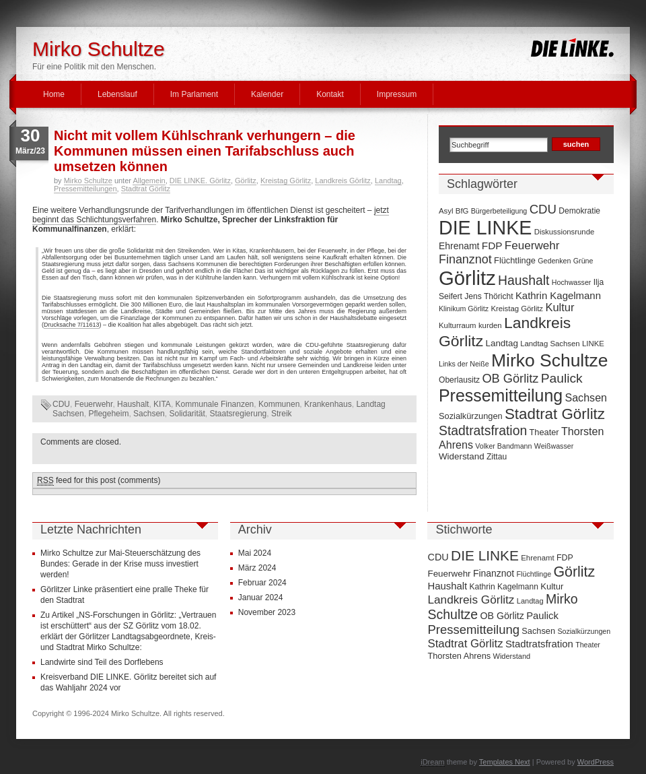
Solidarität (187, 413)
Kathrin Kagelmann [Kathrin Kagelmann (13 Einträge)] (558, 295)
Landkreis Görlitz (343, 180)
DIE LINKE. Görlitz (200, 180)
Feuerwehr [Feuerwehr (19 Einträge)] (532, 245)
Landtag (388, 180)
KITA (162, 404)
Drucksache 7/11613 (72, 324)
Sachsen (149, 413)
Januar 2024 (260, 597)
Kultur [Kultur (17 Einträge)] (559, 307)
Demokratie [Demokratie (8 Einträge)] (579, 211)
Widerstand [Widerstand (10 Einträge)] (462, 456)
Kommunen (278, 404)
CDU (61, 404)
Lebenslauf (117, 94)
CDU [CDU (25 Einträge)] (543, 209)
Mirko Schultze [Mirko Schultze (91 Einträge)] (549, 360)
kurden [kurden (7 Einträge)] (490, 325)
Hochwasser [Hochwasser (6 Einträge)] (571, 282)
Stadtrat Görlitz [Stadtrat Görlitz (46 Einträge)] (555, 414)
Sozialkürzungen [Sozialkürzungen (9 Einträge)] (471, 416)
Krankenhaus (328, 404)
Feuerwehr (94, 404)
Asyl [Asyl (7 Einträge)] (446, 211)
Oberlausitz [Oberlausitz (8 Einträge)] (459, 380)
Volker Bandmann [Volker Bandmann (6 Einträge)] (503, 446)
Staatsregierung (238, 413)
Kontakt (330, 94)
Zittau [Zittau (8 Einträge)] (497, 456)
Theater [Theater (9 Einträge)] (544, 432)
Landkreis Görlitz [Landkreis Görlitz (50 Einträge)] (470, 599)
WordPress (595, 762)
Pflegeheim (108, 413)
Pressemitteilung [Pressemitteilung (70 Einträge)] (501, 395)
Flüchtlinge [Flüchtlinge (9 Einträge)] (515, 260)
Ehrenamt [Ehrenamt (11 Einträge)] (459, 245)
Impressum (397, 94)
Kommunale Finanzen (215, 404)
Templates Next (504, 762)
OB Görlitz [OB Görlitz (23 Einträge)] (510, 378)
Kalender (267, 94)
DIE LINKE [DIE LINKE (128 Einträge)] (485, 227)
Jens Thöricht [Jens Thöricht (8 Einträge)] (488, 296)
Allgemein (149, 180)
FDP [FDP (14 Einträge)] (492, 245)
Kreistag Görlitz (285, 180)
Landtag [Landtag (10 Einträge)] (502, 343)
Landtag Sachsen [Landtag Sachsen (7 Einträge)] (549, 344)
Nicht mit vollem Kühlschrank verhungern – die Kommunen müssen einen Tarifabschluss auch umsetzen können (204, 151)
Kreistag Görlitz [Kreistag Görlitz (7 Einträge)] (517, 308)
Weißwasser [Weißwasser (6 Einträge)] (553, 446)
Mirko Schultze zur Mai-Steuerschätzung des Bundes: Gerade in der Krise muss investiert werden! (120, 563)
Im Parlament (194, 94)
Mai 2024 (254, 553)
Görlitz (245, 180)
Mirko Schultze (98, 49)
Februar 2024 (262, 582)
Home (54, 94)
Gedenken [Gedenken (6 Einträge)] (554, 261)
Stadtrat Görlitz (145, 189)
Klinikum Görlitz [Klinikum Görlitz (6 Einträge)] (464, 308)
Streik (281, 413)
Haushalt (133, 404)
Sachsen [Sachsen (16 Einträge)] (586, 397)
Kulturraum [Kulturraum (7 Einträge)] (457, 325)
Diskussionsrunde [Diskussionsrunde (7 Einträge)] (564, 232)
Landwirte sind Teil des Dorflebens (102, 662)
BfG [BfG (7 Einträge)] (462, 211)
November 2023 (266, 612)
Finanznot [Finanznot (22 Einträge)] (465, 259)
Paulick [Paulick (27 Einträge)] (562, 378)
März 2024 (257, 568)
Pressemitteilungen (85, 189)
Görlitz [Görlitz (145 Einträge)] (467, 278)
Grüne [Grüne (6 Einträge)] (583, 261)
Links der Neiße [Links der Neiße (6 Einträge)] (464, 364)
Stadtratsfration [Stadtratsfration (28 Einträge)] (483, 430)
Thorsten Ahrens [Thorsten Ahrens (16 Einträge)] (459, 656)
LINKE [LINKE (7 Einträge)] (593, 344)
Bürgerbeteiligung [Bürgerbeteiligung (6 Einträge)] (499, 211)
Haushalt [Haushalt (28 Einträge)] (523, 280)
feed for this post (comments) (98, 481)
